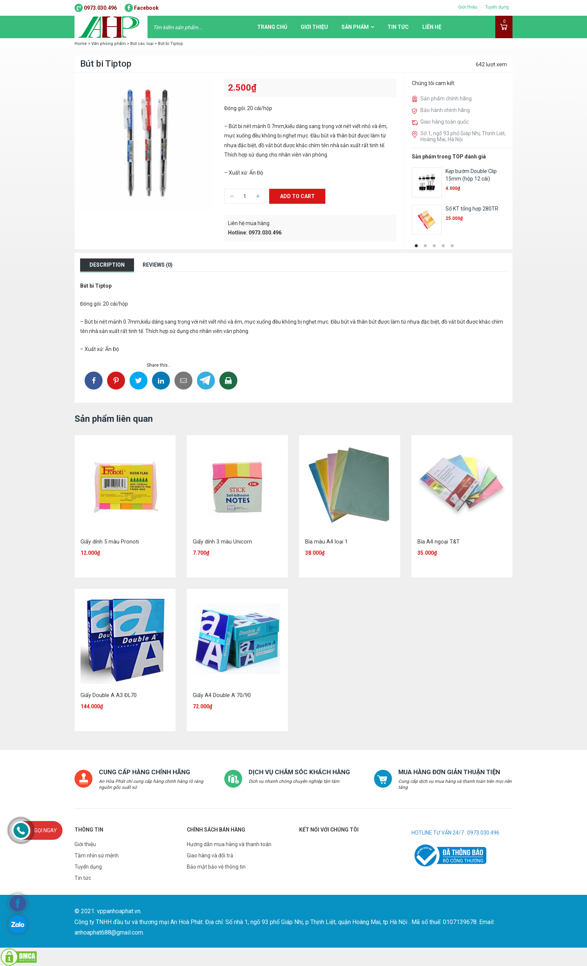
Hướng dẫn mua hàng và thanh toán (229, 844)
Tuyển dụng (497, 7)
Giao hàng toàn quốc (444, 122)
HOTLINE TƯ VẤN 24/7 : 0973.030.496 (455, 832)
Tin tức (398, 27)
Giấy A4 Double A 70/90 (222, 695)
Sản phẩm (355, 27)
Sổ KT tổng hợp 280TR (471, 209)
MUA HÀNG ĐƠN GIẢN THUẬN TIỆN (447, 771)
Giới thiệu (467, 7)
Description (107, 265)
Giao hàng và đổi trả (210, 855)
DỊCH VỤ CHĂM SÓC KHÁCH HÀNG (297, 771)
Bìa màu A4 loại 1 (326, 541)
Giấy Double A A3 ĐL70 (108, 695)
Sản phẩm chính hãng (446, 99)
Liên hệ (431, 27)
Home (80, 43)
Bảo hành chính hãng (445, 110)
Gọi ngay (45, 830)
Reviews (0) (158, 265)
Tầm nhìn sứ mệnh (96, 855)
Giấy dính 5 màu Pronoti (109, 541)
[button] (416, 245)
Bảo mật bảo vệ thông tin (216, 866)
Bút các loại (141, 43)
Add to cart (297, 198)
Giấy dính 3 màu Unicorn (222, 541)
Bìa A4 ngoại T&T (438, 541)
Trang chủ (272, 27)
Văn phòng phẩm (108, 43)
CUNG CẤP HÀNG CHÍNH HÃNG (142, 771)
